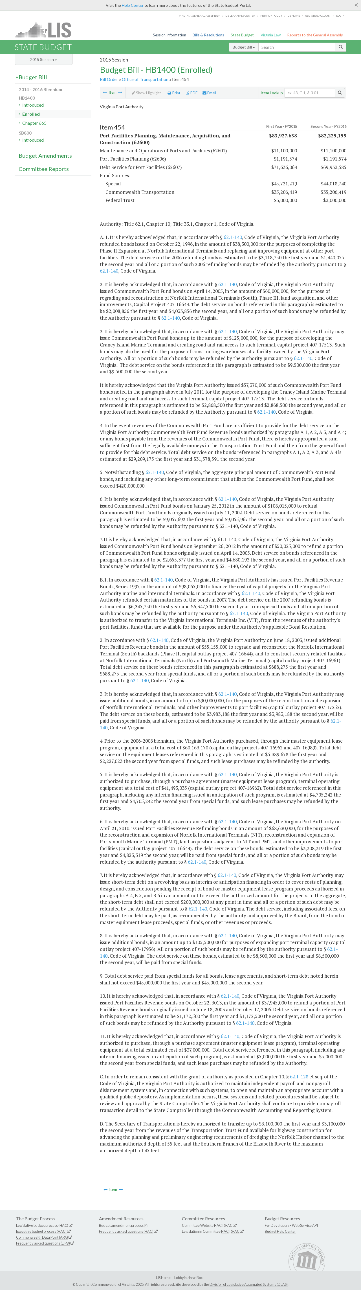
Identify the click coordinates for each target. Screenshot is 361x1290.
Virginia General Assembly (199, 15)
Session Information (169, 35)
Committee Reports (44, 168)
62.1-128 (299, 1076)
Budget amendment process (121, 1225)
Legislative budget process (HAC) (42, 1225)
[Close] (356, 4)
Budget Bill (244, 47)
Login (340, 15)
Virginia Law (271, 35)
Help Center (133, 5)
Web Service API (305, 1225)
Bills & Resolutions (208, 35)
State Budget (242, 35)
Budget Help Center (280, 1231)
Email (209, 93)
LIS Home (163, 1277)
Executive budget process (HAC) (41, 1231)
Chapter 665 (34, 123)
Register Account (318, 15)
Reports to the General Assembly (315, 35)
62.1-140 (233, 237)
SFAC (228, 1225)
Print (174, 93)
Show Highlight (146, 93)
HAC (218, 1225)
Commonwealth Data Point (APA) (42, 1237)
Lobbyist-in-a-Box (188, 1277)
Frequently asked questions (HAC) (126, 1231)
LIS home (293, 15)
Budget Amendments (45, 155)
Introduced (33, 105)
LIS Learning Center (240, 15)
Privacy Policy (271, 15)
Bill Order (109, 79)
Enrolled (31, 114)
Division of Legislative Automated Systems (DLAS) (249, 1284)
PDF (191, 93)
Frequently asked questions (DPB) (43, 1243)
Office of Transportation (145, 79)
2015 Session (43, 59)
